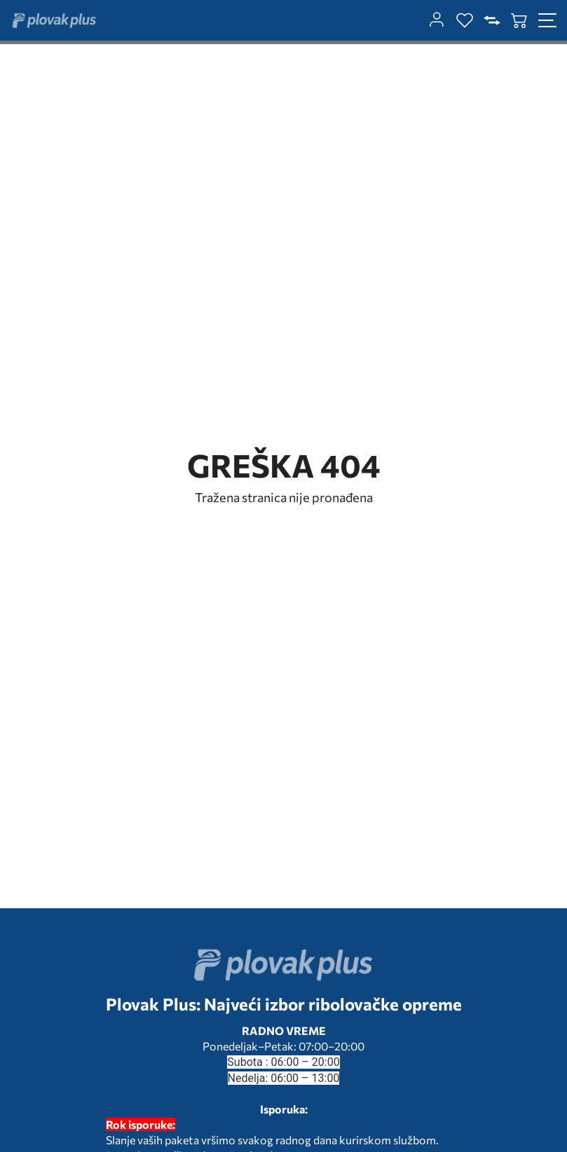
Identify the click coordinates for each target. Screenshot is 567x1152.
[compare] (492, 20)
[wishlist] (464, 20)
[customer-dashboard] (437, 20)
